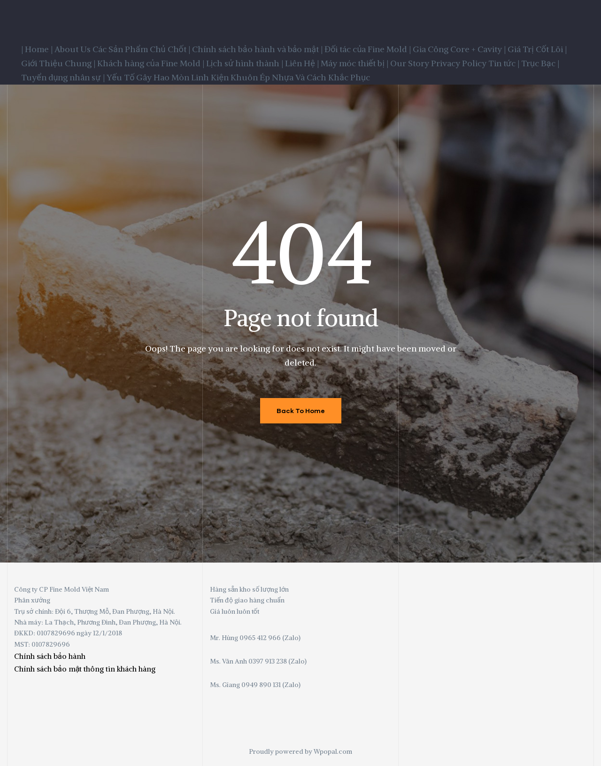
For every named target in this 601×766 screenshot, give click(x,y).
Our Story (409, 63)
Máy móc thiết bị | (354, 63)
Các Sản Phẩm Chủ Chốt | (141, 49)
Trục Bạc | (540, 63)
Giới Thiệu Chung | (58, 63)
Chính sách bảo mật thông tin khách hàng (84, 668)
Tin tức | (503, 63)
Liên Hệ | (302, 63)
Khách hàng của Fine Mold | (150, 63)
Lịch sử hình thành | (245, 63)
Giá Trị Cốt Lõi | (537, 49)
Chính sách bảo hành (49, 656)
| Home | (37, 49)
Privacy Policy (458, 63)
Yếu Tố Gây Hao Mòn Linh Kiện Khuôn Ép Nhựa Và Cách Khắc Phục (238, 77)
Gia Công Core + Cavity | (459, 49)
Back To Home (301, 410)
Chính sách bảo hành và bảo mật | (257, 49)
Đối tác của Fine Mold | (367, 49)
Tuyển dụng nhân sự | (63, 77)
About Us (72, 49)
